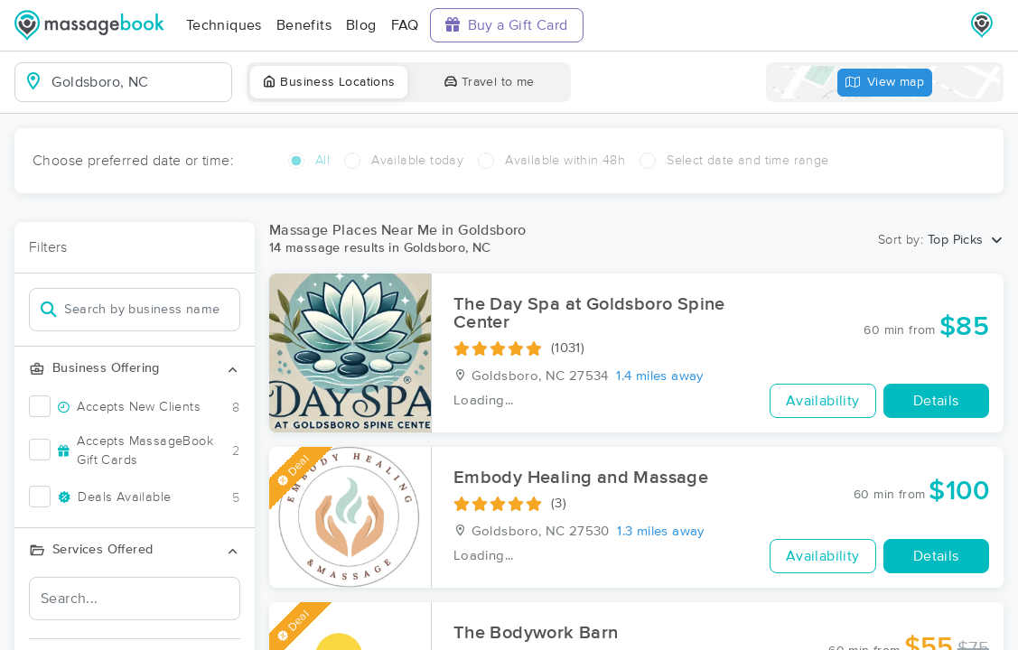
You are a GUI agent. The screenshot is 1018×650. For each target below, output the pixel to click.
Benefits (304, 25)
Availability (823, 401)
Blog (361, 25)
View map (885, 82)
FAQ (405, 25)
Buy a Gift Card (506, 24)
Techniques (224, 25)
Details (936, 401)
